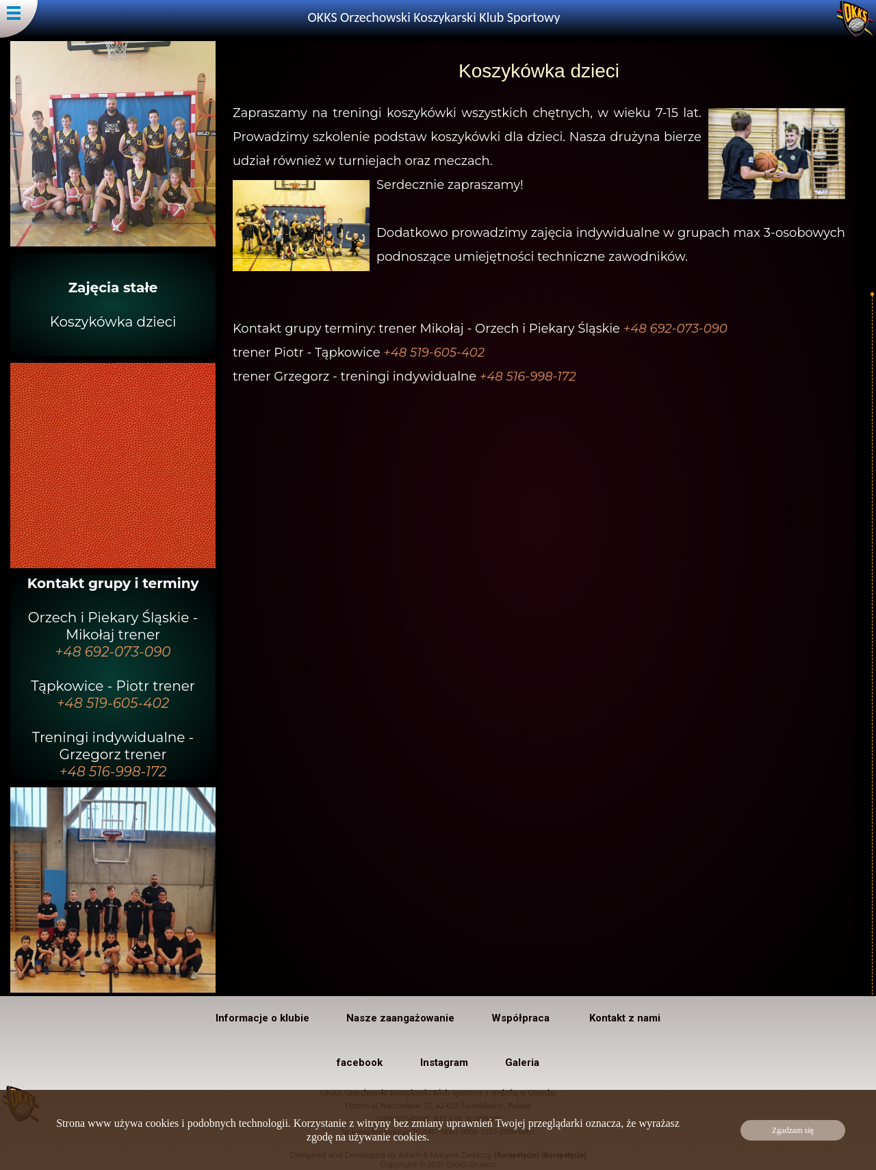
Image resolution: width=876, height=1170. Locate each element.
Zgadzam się (793, 1130)
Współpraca (521, 1018)
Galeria (522, 1062)
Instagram (444, 1062)
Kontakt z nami (624, 1018)
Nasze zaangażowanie (400, 1018)
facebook (360, 1062)
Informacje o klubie (262, 1018)
